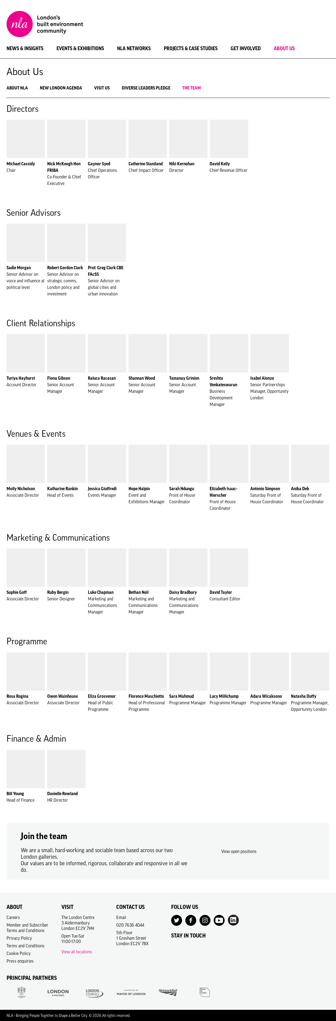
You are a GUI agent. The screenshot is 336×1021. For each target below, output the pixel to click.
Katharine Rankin (62, 488)
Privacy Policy (19, 938)
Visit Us (102, 87)
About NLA (17, 87)
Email (121, 917)
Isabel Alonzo (262, 378)
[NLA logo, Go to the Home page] (45, 25)
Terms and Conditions (25, 945)
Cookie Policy (19, 953)
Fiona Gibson (58, 378)
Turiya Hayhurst (21, 378)
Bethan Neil (138, 592)
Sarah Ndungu (181, 488)
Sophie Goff (17, 592)
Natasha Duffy (303, 696)
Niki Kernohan (181, 163)
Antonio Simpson (265, 488)
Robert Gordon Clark (65, 267)
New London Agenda (61, 87)
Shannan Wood (142, 378)
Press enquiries (20, 961)
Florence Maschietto (146, 696)
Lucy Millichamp (224, 696)
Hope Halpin (139, 488)
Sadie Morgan (19, 267)
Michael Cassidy (21, 163)
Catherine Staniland (146, 163)
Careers (13, 917)
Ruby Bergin (58, 592)
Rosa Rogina (17, 696)
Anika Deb (300, 488)
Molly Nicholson (21, 488)
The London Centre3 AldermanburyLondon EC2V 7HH (77, 923)
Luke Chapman (101, 592)
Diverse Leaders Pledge (146, 87)
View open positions (239, 851)
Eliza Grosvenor (102, 696)
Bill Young (15, 793)
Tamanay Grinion (184, 378)
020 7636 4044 (130, 925)
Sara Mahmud (181, 696)
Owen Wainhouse (62, 696)
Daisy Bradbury (183, 592)
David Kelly (220, 163)
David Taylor (221, 592)
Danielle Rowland (62, 793)
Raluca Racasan (102, 378)
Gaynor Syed (99, 163)
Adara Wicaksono (266, 696)
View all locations (76, 951)
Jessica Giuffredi (102, 488)
